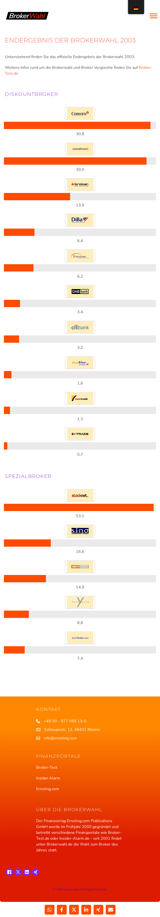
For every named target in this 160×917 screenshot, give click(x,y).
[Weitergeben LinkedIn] (86, 910)
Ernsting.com (47, 789)
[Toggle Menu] (154, 15)
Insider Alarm (48, 778)
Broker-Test (46, 767)
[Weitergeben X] (74, 910)
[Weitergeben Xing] (98, 910)
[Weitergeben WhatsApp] (49, 910)
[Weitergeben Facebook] (62, 910)
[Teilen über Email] (111, 910)
